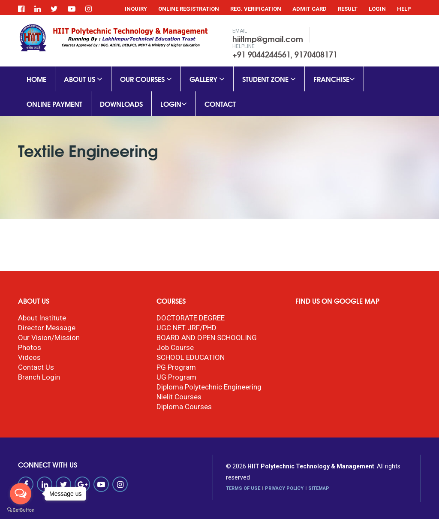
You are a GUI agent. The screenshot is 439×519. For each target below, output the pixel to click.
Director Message (46, 327)
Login (377, 9)
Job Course (175, 347)
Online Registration (188, 9)
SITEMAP (318, 488)
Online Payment (54, 103)
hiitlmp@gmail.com (267, 39)
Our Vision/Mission (49, 337)
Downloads (121, 103)
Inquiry (136, 9)
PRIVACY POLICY (284, 488)
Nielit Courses (178, 396)
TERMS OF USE (243, 488)
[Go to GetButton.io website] (20, 510)
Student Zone (269, 78)
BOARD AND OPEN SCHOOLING (206, 337)
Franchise (334, 78)
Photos (29, 347)
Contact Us (36, 367)
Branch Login (39, 377)
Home (36, 78)
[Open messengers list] (20, 493)
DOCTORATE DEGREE (190, 318)
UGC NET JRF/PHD (186, 327)
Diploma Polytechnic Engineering (209, 387)
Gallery (207, 78)
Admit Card (309, 9)
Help (404, 9)
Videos (29, 357)
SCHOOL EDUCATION (190, 357)
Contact (220, 103)
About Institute (42, 318)
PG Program (176, 367)
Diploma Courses (184, 406)
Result (348, 9)
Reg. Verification (255, 9)
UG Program (176, 377)
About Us (83, 78)
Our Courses (146, 78)
